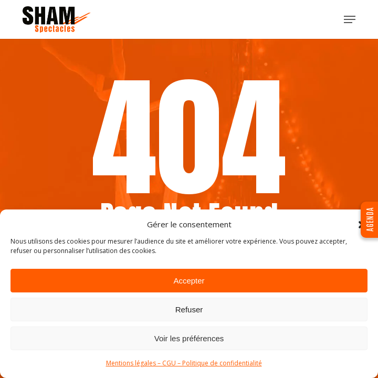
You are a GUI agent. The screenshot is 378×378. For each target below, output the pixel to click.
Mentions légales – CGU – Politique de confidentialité (184, 363)
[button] (349, 19)
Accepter (188, 280)
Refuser (189, 309)
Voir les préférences (189, 338)
